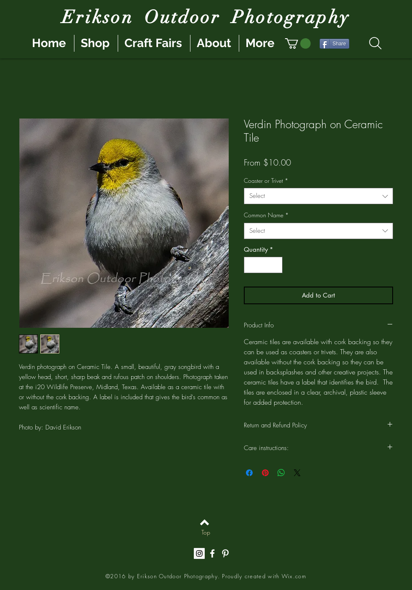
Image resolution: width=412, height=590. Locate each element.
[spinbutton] (263, 265)
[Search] (375, 43)
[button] (298, 43)
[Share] (334, 44)
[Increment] (276, 265)
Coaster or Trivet (266, 180)
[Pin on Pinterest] (265, 473)
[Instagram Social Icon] (199, 553)
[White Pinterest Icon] (225, 553)
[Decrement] (250, 265)
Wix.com (294, 576)
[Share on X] (297, 473)
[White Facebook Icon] (212, 553)
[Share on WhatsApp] (281, 473)
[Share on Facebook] (249, 473)
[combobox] (318, 196)
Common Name (266, 215)
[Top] (206, 532)
